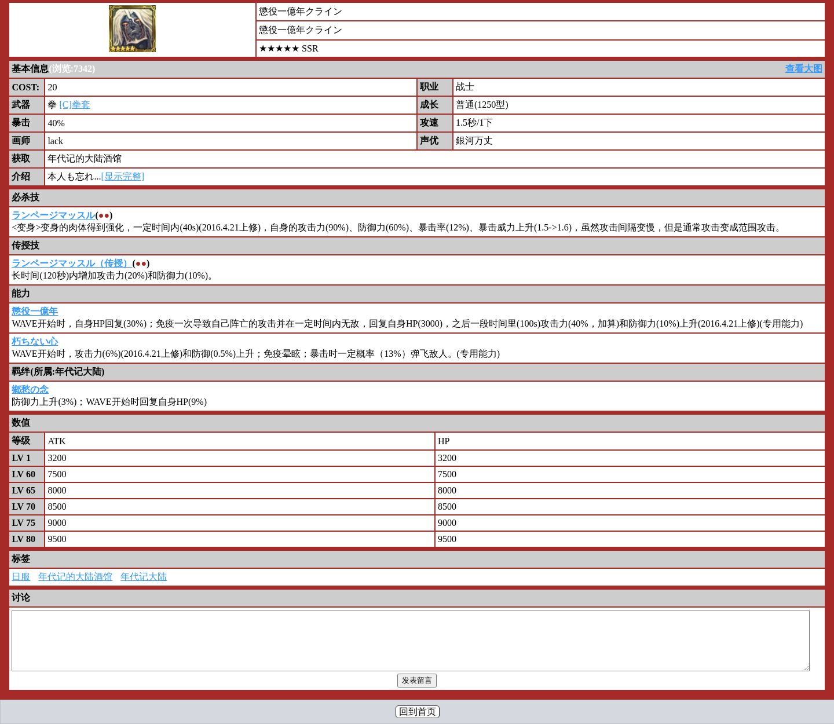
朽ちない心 (35, 341)
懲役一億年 (35, 311)
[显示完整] (122, 176)
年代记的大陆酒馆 (75, 577)
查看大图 (803, 69)
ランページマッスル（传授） (72, 263)
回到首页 (417, 711)
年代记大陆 (143, 577)
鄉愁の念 (30, 389)
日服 (21, 577)
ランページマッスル (53, 215)
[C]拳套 (74, 104)
